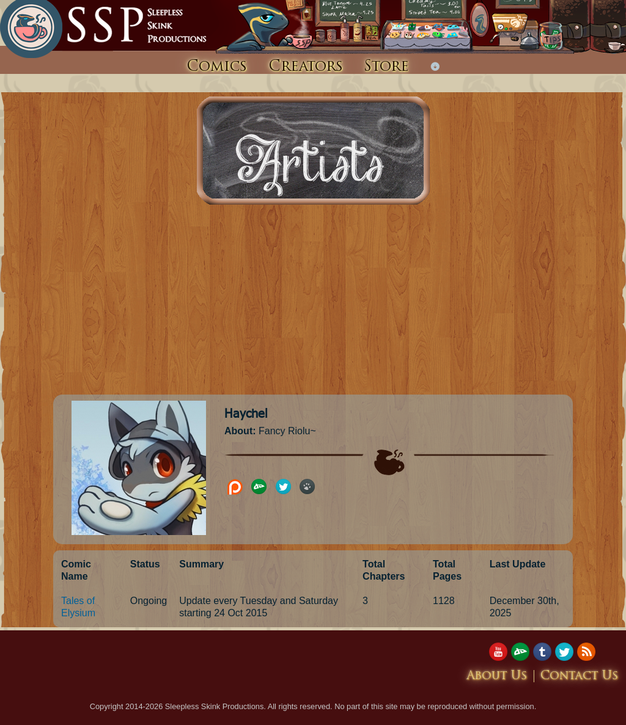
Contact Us (579, 676)
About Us (497, 676)
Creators (305, 67)
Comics (216, 67)
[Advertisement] (313, 302)
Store (386, 67)
